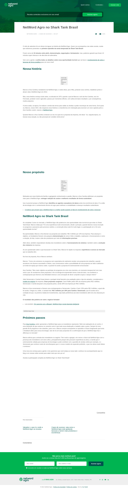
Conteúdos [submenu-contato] (99, 5)
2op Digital (85, 487)
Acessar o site (115, 5)
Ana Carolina (30, 324)
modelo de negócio (29, 281)
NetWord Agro (47, 110)
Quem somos (85, 5)
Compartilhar (101, 412)
